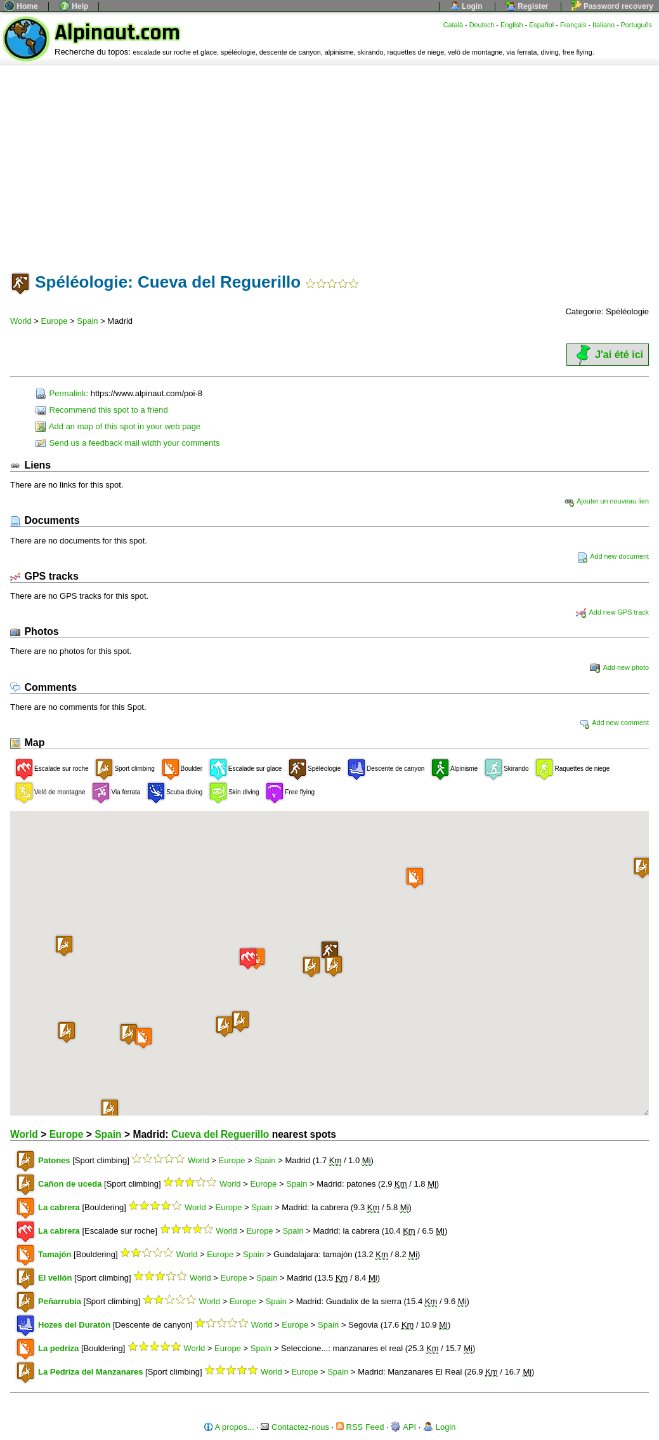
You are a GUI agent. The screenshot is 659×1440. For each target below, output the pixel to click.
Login (466, 6)
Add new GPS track (612, 612)
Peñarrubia (59, 1301)
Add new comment (614, 722)
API (403, 1427)
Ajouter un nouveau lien (606, 501)
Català (453, 25)
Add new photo (619, 667)
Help (74, 6)
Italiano (603, 25)
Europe (54, 321)
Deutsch (482, 25)
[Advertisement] (329, 161)
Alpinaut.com (117, 32)
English (511, 25)
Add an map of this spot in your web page (118, 426)
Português (636, 25)
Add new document (613, 556)
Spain (87, 321)
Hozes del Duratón (74, 1325)
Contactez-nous (295, 1427)
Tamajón (55, 1254)
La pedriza (58, 1348)
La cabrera (59, 1207)
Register (527, 6)
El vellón (55, 1278)
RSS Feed (360, 1427)
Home (21, 6)
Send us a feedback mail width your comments (127, 443)
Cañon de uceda (69, 1184)
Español (541, 25)
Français (573, 25)
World (21, 321)
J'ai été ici (607, 354)
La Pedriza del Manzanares (90, 1372)
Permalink (61, 393)
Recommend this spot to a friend (102, 410)
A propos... (229, 1427)
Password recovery (612, 6)
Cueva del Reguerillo (220, 1134)
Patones (54, 1160)
